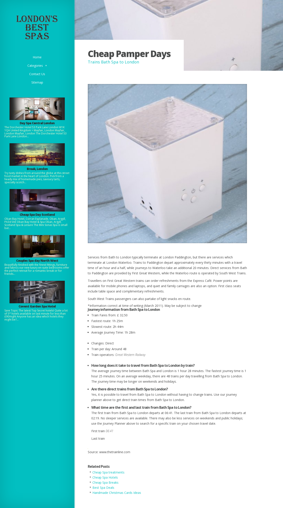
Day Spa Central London (37, 123)
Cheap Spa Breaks (105, 482)
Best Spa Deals (103, 487)
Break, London (37, 169)
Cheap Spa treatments (108, 472)
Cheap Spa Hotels (105, 477)
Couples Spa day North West (37, 260)
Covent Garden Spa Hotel (37, 306)
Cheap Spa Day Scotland (37, 214)
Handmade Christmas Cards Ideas (116, 493)
